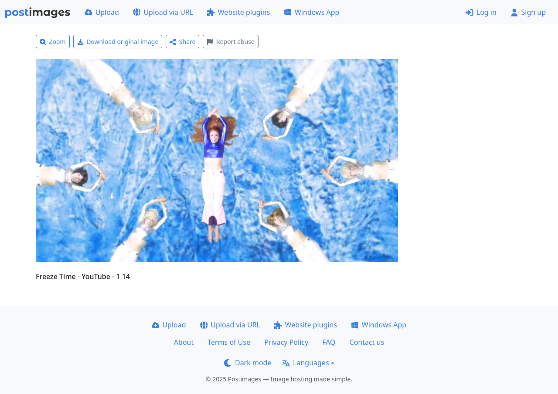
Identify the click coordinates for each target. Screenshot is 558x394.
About (184, 342)
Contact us (367, 342)
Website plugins (238, 12)
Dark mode (247, 362)
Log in (481, 12)
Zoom (53, 41)
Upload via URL (163, 12)
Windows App (311, 12)
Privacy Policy (286, 342)
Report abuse (230, 41)
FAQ (328, 342)
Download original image (118, 41)
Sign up (528, 12)
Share (182, 41)
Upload (102, 12)
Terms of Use (229, 342)
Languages (305, 362)
